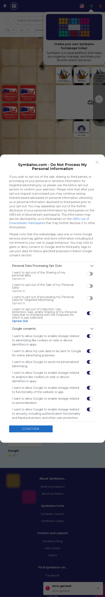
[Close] (97, 162)
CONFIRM (30, 429)
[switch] (90, 274)
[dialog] (52, 299)
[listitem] (52, 266)
